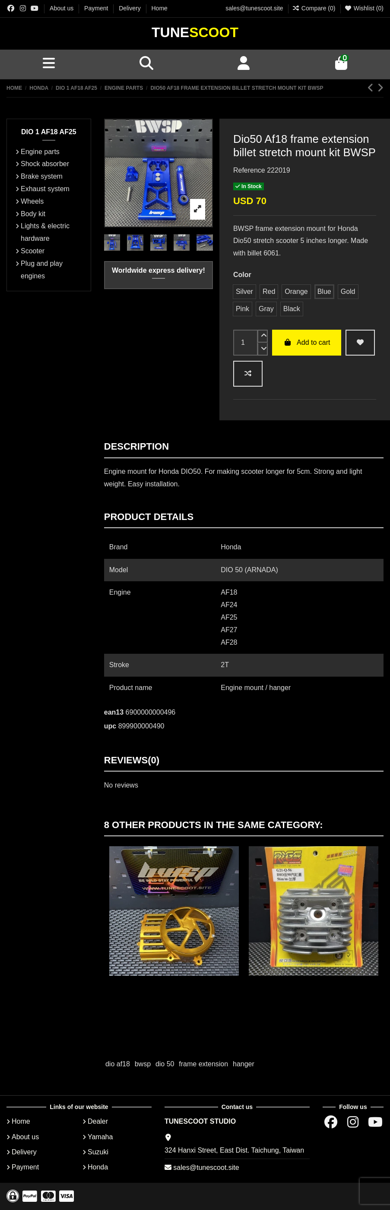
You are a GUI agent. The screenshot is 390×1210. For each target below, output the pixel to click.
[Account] (244, 64)
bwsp (143, 1064)
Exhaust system (45, 188)
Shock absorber (45, 163)
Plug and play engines (42, 270)
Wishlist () (364, 8)
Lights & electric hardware (45, 232)
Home (160, 8)
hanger (243, 1064)
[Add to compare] (248, 374)
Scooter (32, 251)
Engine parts (40, 151)
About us (62, 8)
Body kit (33, 213)
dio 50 (164, 1064)
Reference (249, 170)
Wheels (32, 201)
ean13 (114, 712)
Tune (195, 32)
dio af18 (117, 1064)
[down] (262, 349)
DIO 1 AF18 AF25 (48, 131)
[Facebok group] (10, 8)
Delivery (130, 8)
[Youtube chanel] (34, 8)
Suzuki (98, 1152)
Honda (98, 1167)
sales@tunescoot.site (254, 8)
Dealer (98, 1121)
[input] (245, 343)
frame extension (203, 1064)
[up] (262, 336)
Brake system (42, 176)
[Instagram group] (23, 8)
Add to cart (306, 342)
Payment (97, 8)
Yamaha (100, 1137)
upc (110, 726)
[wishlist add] (360, 343)
